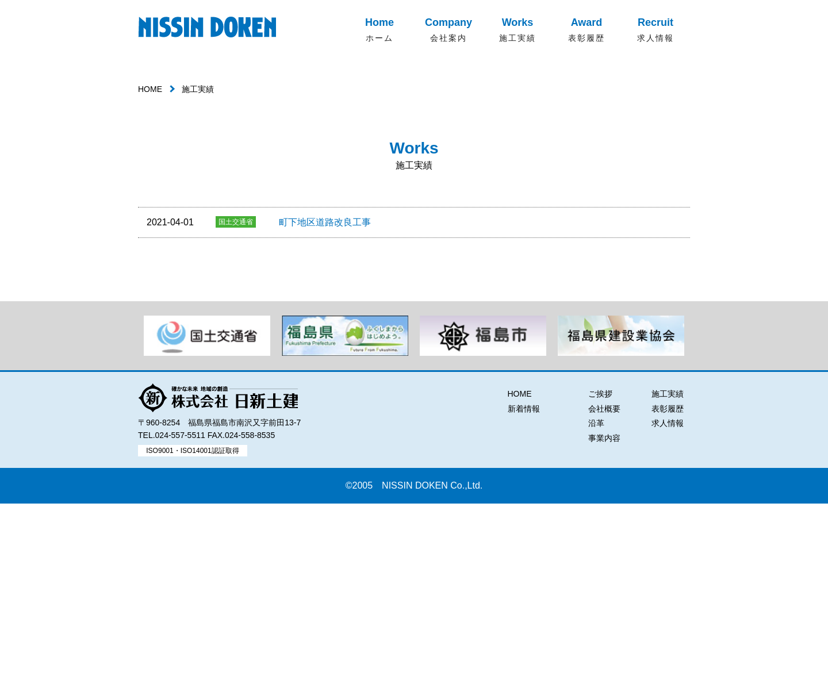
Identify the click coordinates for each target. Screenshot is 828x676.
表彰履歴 (667, 581)
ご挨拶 (600, 566)
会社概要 (604, 581)
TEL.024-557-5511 (171, 608)
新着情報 (524, 581)
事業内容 (604, 610)
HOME (150, 262)
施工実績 (667, 566)
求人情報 (667, 596)
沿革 (596, 596)
